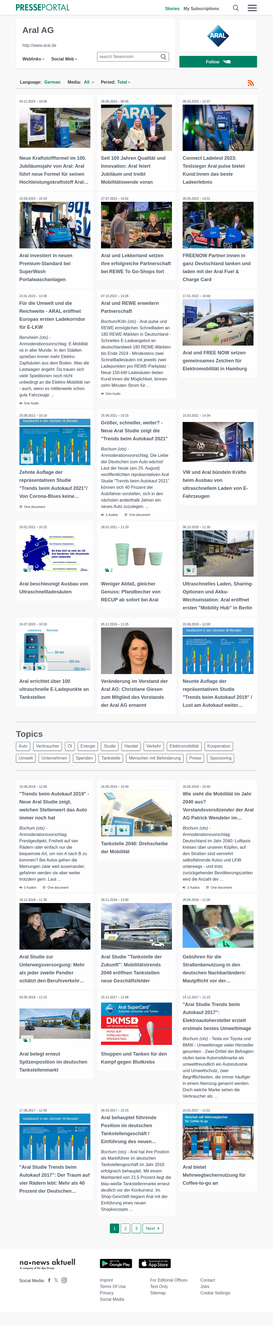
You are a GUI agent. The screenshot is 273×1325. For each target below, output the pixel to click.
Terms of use (113, 1299)
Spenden (88, 757)
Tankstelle (116, 757)
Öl (74, 745)
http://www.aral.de (39, 45)
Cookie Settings (215, 1305)
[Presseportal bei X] (54, 1293)
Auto (23, 745)
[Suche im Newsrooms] (133, 56)
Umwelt (26, 757)
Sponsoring (231, 757)
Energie (93, 745)
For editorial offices (168, 1293)
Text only (159, 1299)
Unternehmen (57, 757)
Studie (117, 745)
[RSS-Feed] (250, 83)
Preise (204, 757)
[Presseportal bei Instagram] (62, 1292)
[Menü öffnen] (252, 8)
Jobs (205, 1299)
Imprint (106, 1293)
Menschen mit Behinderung (162, 757)
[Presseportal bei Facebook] (48, 1293)
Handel (140, 745)
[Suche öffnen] (236, 8)
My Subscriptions (201, 8)
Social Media (112, 1312)
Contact (207, 1293)
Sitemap (158, 1305)
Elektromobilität (196, 745)
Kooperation (232, 745)
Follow (218, 62)
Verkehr (164, 745)
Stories (172, 8)
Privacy (107, 1305)
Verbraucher (50, 745)
